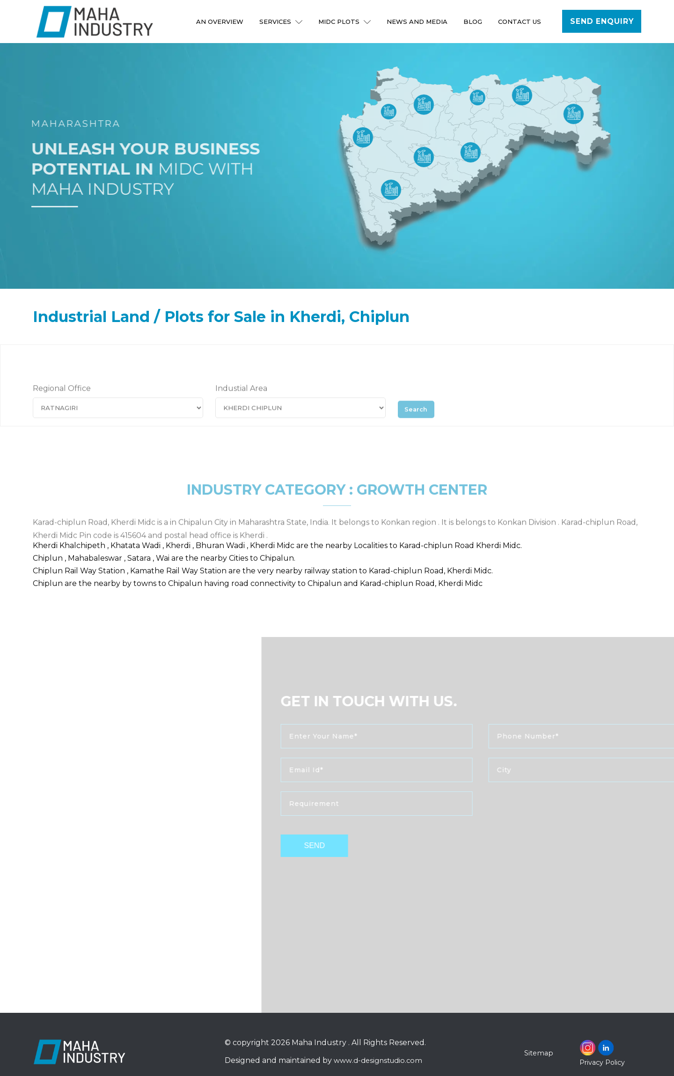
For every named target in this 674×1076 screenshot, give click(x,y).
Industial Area (241, 401)
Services (282, 21)
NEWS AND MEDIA (418, 21)
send (335, 845)
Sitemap (539, 1052)
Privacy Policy (602, 1062)
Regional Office (62, 401)
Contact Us (520, 21)
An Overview (221, 21)
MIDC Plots (346, 21)
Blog (474, 21)
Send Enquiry (602, 21)
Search (419, 420)
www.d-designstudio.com (380, 1060)
